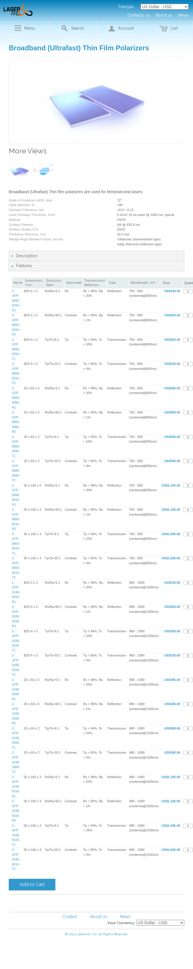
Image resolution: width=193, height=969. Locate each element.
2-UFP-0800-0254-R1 (16, 300)
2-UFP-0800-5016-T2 (16, 567)
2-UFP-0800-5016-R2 (16, 519)
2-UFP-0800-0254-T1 (16, 349)
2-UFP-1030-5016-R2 (16, 810)
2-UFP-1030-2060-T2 (16, 762)
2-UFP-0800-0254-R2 (16, 324)
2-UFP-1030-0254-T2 (16, 665)
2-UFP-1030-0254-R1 (16, 592)
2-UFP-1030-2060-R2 (16, 713)
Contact (69, 916)
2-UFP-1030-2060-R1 (16, 689)
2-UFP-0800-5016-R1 (16, 495)
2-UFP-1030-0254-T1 (16, 640)
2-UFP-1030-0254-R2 (16, 616)
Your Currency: (121, 923)
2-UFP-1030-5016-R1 (16, 786)
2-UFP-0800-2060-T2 (16, 470)
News (125, 916)
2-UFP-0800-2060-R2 (16, 422)
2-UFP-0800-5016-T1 (16, 543)
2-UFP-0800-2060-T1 (16, 446)
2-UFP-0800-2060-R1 (16, 397)
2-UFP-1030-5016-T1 (16, 835)
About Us (98, 916)
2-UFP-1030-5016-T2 (16, 859)
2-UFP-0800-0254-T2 (16, 373)
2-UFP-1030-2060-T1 (16, 738)
